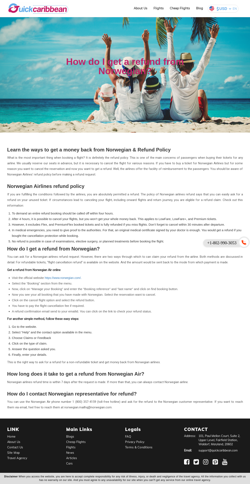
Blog (199, 8)
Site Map (13, 453)
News (70, 453)
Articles (71, 458)
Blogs (70, 436)
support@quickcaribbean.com (218, 450)
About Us (140, 8)
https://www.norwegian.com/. (63, 278)
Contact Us (15, 447)
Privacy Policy (135, 442)
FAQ (128, 436)
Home (11, 436)
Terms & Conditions (139, 447)
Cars (69, 463)
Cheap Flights (180, 8)
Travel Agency (17, 458)
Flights (158, 8)
